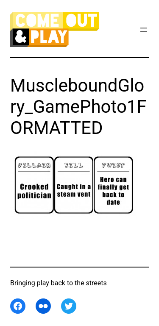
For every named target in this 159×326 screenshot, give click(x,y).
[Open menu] (144, 30)
